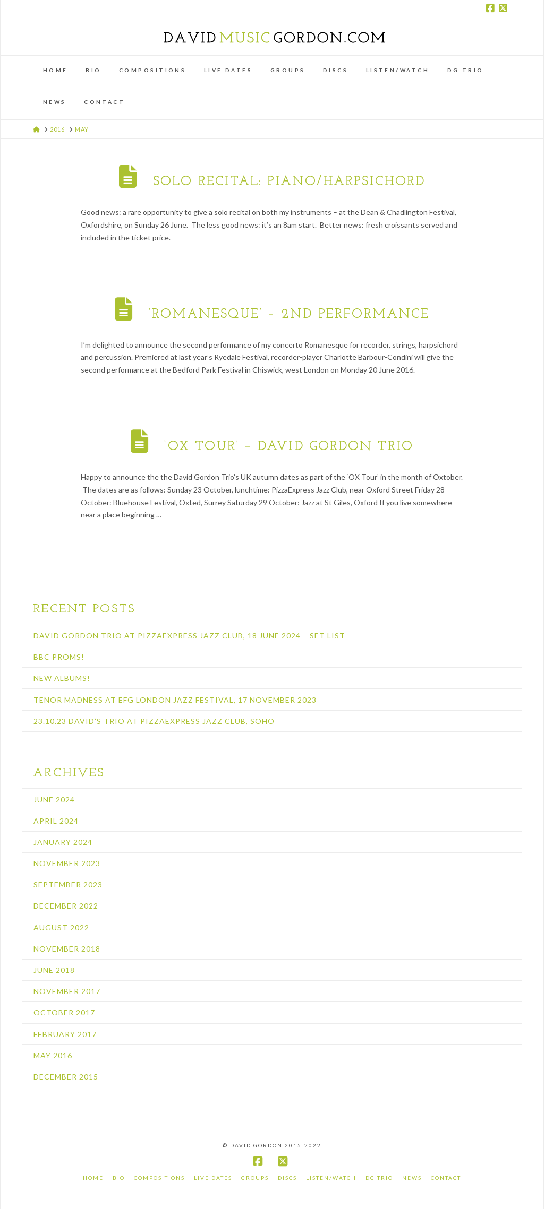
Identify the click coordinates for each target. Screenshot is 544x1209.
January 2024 (62, 842)
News (412, 1178)
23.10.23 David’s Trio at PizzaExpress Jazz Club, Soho (154, 721)
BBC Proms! (58, 656)
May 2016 (52, 1055)
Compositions (159, 1178)
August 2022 (61, 927)
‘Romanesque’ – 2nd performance (289, 314)
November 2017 (66, 991)
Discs (287, 1178)
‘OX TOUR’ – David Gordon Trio (288, 446)
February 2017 (65, 1034)
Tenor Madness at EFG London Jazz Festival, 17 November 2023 (175, 699)
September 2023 (68, 884)
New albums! (61, 678)
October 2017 (64, 1012)
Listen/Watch (331, 1178)
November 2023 (66, 863)
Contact (446, 1178)
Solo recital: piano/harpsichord (289, 181)
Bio (119, 1178)
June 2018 (54, 969)
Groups (255, 1178)
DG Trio (379, 1178)
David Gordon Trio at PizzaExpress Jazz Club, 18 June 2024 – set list (189, 635)
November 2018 (66, 948)
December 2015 (65, 1076)
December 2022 (65, 905)
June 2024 (54, 799)
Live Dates (213, 1178)
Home (93, 1178)
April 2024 (56, 820)
